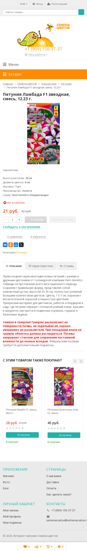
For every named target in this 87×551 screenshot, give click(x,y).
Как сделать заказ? (58, 494)
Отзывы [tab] (67, 266)
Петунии (21, 252)
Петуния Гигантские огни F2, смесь (63, 411)
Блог (6, 488)
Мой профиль (12, 516)
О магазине (53, 476)
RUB (24, 4)
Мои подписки (12, 522)
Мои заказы (10, 510)
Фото (6, 482)
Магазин (8, 476)
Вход (37, 4)
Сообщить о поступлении (21, 227)
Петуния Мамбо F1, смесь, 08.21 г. (21, 411)
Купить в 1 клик (63, 219)
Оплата (51, 488)
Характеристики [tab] (41, 266)
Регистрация (57, 4)
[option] (22, 407)
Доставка (52, 482)
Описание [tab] (14, 266)
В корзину (21, 435)
